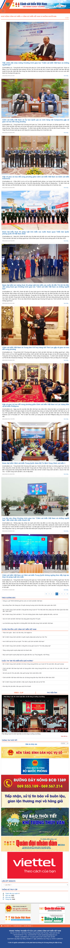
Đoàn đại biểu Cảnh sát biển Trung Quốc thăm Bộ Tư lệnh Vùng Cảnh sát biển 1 (33, 463)
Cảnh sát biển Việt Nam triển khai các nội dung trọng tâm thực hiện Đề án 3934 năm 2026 (28, 677)
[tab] (19, 693)
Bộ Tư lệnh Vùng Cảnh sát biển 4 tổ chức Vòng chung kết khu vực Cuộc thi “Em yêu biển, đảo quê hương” (33, 664)
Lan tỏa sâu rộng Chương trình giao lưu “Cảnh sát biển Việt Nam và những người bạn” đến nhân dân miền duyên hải (35, 519)
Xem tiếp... (66, 75)
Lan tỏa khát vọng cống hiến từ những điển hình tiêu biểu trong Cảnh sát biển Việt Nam (28, 623)
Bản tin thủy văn (31, 744)
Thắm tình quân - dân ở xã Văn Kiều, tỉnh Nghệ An (17, 632)
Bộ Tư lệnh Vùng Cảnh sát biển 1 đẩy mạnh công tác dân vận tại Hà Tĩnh (24, 682)
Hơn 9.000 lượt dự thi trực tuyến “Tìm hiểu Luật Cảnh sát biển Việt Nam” (23, 641)
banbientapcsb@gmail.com (49, 935)
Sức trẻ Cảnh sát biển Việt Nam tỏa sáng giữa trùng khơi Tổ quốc (21, 619)
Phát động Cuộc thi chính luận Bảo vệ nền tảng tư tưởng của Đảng (21, 734)
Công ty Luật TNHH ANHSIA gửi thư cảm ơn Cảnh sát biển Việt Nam (22, 601)
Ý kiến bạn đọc (17, 926)
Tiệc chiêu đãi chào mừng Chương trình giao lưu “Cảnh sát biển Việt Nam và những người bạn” (35, 64)
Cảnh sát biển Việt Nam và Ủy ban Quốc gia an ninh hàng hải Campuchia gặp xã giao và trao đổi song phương (35, 121)
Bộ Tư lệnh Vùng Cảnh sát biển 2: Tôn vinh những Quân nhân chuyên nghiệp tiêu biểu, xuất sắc (30, 614)
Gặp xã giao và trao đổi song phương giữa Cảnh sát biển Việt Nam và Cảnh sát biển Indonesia (35, 178)
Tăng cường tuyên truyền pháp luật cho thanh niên (17, 650)
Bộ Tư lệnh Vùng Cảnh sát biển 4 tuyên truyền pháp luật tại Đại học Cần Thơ (25, 637)
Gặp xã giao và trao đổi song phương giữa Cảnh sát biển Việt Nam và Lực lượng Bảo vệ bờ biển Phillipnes (35, 405)
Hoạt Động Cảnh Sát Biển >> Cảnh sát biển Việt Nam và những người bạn (28, 16)
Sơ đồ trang (27, 926)
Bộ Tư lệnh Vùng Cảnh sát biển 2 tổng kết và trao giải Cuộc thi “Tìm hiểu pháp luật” (27, 646)
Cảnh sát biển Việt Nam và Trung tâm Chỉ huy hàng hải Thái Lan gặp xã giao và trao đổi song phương (35, 348)
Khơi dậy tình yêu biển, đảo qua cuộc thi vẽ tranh (17, 686)
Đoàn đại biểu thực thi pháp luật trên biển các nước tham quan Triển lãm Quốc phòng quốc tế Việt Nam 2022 (35, 233)
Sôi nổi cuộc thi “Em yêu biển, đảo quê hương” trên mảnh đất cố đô (22, 673)
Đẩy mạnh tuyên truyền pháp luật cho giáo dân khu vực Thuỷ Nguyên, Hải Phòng (26, 654)
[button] (35, 713)
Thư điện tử (7, 926)
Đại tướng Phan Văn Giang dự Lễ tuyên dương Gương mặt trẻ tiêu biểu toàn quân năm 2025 (29, 605)
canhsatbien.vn (24, 937)
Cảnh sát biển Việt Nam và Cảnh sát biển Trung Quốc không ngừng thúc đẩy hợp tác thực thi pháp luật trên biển (35, 576)
